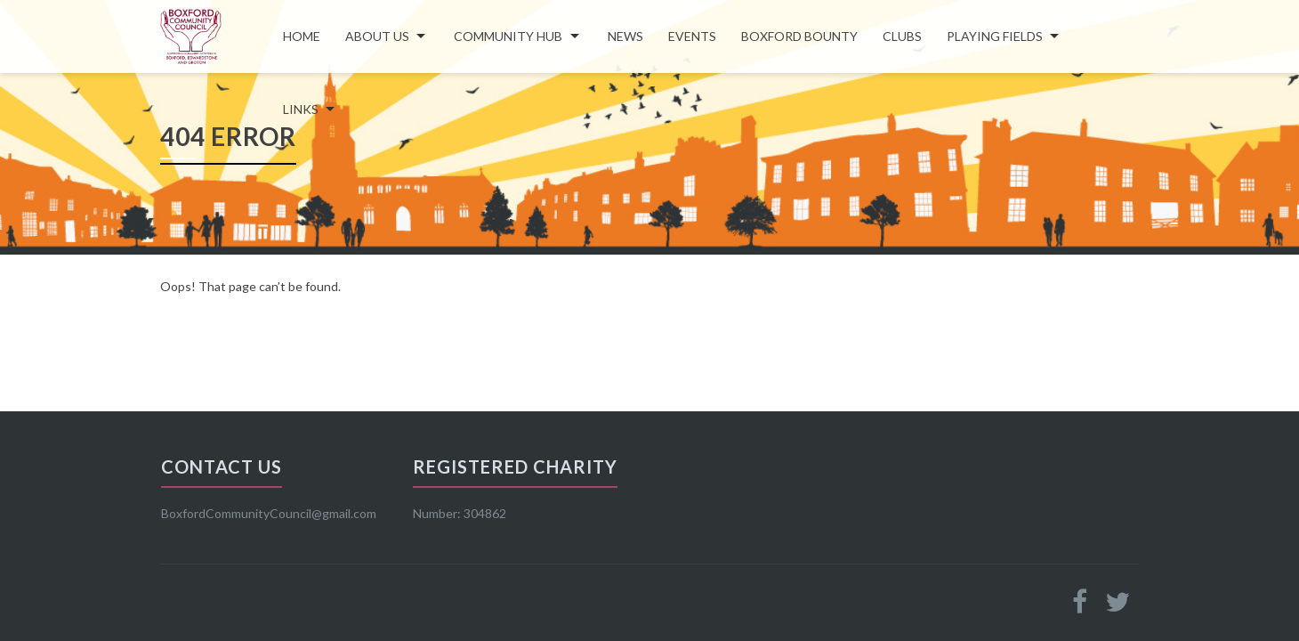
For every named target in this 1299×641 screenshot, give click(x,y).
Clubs (902, 36)
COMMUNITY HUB (508, 36)
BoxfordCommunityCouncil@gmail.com (268, 513)
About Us (377, 36)
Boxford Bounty (799, 36)
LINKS (301, 109)
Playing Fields (995, 36)
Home (301, 36)
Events (692, 36)
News (625, 36)
